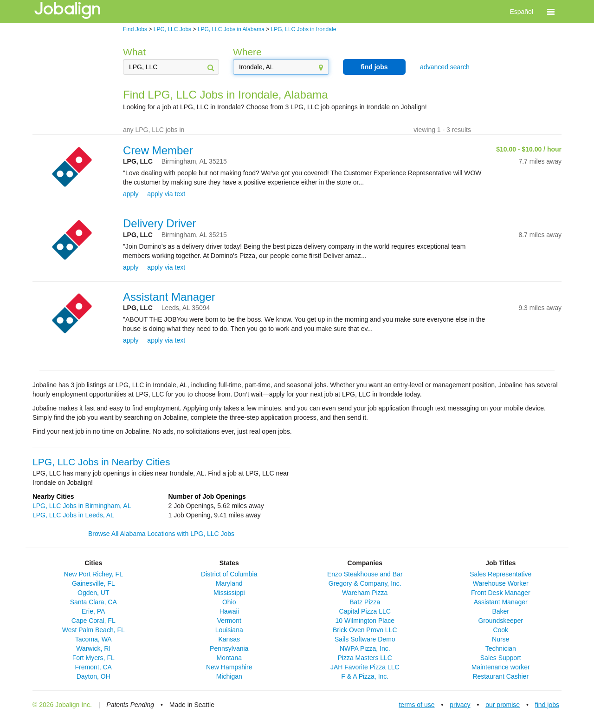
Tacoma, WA (93, 639)
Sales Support (500, 657)
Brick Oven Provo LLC (365, 630)
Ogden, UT (93, 592)
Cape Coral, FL (93, 620)
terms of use (416, 704)
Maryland (229, 583)
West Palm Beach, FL (93, 630)
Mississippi (229, 592)
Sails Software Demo (365, 639)
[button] (551, 11)
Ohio (229, 602)
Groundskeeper (500, 620)
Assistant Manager (169, 297)
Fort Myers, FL (93, 657)
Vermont (229, 620)
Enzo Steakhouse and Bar (365, 574)
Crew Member (158, 150)
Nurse (500, 639)
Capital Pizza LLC (365, 611)
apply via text (166, 194)
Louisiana (229, 630)
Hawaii (229, 611)
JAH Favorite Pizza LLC (365, 667)
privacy (460, 704)
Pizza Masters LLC (365, 657)
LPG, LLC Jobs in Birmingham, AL (81, 505)
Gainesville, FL (93, 583)
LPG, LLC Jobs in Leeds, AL (73, 515)
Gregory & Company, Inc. (365, 583)
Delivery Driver (159, 223)
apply (130, 194)
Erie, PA (93, 611)
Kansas (229, 639)
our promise (502, 704)
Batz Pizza (364, 602)
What (134, 51)
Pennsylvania (229, 648)
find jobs (374, 67)
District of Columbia (229, 574)
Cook (500, 630)
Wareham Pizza (364, 592)
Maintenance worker (500, 667)
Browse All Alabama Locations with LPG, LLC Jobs (161, 533)
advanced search (445, 67)
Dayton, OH (93, 676)
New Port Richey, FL (93, 574)
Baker (500, 611)
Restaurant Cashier (500, 676)
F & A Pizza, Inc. (364, 676)
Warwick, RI (93, 648)
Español (521, 11)
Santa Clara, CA (93, 602)
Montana (229, 657)
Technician (500, 648)
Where (247, 51)
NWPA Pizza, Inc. (365, 648)
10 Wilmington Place (364, 620)
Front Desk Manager (500, 592)
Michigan (229, 676)
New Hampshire (229, 667)
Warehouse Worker (501, 583)
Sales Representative (500, 574)
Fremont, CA (93, 667)
